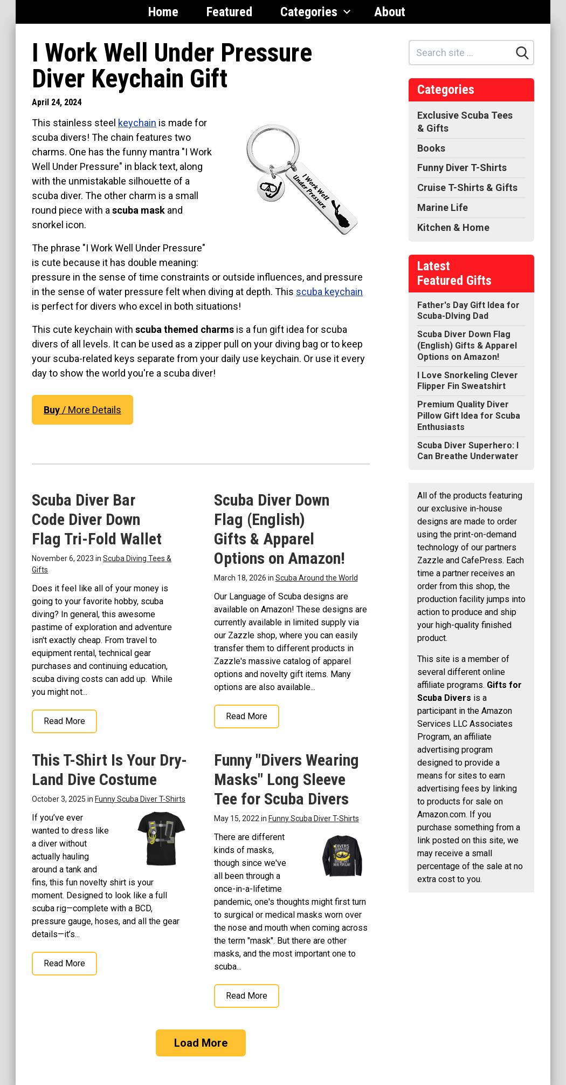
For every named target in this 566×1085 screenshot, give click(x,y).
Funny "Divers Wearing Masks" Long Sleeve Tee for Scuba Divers (286, 779)
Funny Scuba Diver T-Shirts (140, 799)
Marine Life (442, 207)
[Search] (522, 52)
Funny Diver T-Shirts (462, 167)
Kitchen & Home (453, 227)
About (389, 11)
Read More (64, 721)
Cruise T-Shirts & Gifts (467, 187)
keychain (137, 122)
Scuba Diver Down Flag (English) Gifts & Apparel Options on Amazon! (279, 529)
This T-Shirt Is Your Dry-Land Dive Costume (109, 769)
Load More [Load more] (200, 1042)
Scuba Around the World (316, 578)
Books (431, 148)
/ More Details (82, 409)
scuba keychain (329, 291)
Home (163, 11)
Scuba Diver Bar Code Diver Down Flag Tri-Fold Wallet (97, 519)
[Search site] (461, 52)
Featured (229, 11)
